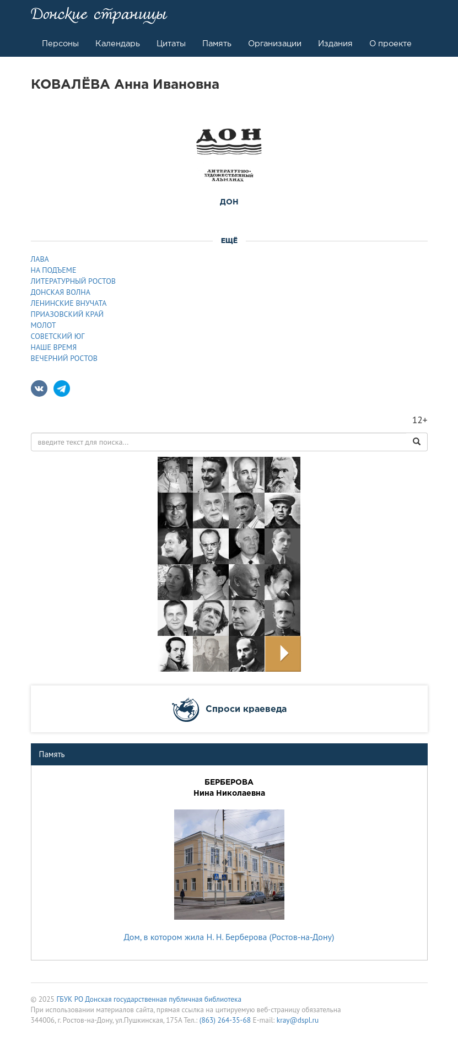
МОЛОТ (43, 325)
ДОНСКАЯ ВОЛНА (60, 292)
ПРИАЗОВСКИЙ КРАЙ (67, 314)
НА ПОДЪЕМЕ (54, 270)
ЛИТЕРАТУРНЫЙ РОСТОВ (73, 281)
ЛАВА (40, 259)
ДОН (229, 201)
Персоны (60, 43)
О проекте (390, 43)
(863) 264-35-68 (225, 1020)
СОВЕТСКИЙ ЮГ (58, 336)
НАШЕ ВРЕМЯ (54, 347)
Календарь (117, 43)
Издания (335, 43)
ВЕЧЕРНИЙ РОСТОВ (64, 358)
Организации (274, 43)
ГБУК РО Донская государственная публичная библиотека (148, 999)
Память (216, 43)
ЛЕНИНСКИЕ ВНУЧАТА (69, 303)
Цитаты (171, 43)
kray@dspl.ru (298, 1020)
